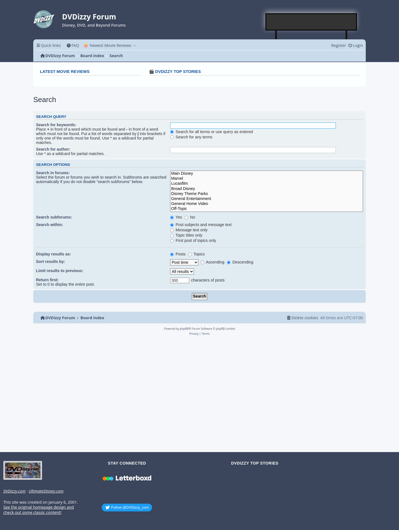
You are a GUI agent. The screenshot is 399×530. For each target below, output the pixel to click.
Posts (178, 254)
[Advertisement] (311, 22)
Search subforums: (54, 217)
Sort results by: (50, 261)
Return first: (47, 280)
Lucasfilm (266, 183)
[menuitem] (72, 45)
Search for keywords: (56, 125)
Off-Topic (266, 208)
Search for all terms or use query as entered (211, 132)
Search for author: (53, 149)
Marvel (266, 178)
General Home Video (266, 203)
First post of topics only (193, 240)
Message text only (189, 230)
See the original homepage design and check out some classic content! (38, 510)
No (190, 217)
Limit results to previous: (59, 270)
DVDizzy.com (14, 491)
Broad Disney (266, 188)
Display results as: (53, 254)
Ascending (212, 262)
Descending (240, 262)
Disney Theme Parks (266, 193)
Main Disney (266, 173)
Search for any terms (191, 137)
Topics (196, 254)
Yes (176, 217)
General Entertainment (266, 198)
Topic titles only (186, 235)
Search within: (49, 224)
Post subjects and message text (201, 224)
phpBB (184, 329)
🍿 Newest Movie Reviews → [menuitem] (109, 45)
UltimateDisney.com (46, 491)
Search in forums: (53, 173)
